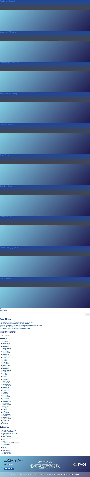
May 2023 (5, 376)
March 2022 (5, 395)
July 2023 (4, 373)
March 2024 (5, 364)
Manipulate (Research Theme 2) (10, 442)
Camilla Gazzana (7, 124)
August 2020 (5, 420)
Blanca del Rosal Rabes (9, 62)
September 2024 (6, 356)
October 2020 (5, 417)
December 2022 (6, 384)
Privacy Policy (64, 474)
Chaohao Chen (6, 186)
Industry (4, 441)
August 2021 (5, 406)
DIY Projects (5, 435)
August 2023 (5, 371)
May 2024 (5, 362)
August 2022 (5, 390)
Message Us (8, 468)
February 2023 (6, 381)
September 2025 (6, 348)
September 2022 (6, 389)
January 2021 (5, 412)
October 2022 (5, 387)
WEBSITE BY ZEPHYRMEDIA (74, 474)
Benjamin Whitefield (8, 32)
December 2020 (6, 414)
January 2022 (5, 398)
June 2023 (5, 375)
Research (4, 449)
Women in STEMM (7, 453)
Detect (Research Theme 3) (9, 433)
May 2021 (5, 411)
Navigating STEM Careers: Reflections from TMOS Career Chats (16, 322)
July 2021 (4, 408)
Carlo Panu (4, 155)
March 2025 (5, 351)
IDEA (3, 439)
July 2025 (4, 349)
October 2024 (5, 354)
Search (1, 312)
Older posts (3, 308)
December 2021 (6, 400)
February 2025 (6, 353)
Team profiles (6, 450)
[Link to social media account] (10, 465)
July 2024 (4, 359)
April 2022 (5, 393)
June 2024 (5, 360)
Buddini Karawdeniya (9, 93)
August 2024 (5, 357)
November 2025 (6, 345)
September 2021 (6, 404)
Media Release (6, 444)
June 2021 (5, 409)
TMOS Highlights (6, 452)
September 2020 (6, 419)
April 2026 (5, 342)
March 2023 (5, 379)
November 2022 (6, 386)
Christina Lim (5, 278)
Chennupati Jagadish (9, 247)
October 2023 (5, 368)
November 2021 (6, 401)
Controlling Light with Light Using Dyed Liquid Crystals (14, 323)
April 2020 (5, 423)
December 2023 (6, 367)
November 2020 (6, 415)
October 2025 (5, 346)
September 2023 (6, 370)
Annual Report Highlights (9, 430)
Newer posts (3, 310)
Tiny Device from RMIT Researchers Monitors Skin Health (15, 326)
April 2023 (5, 378)
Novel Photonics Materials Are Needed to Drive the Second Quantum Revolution (21, 325)
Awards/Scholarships (8, 431)
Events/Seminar (6, 436)
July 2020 (4, 422)
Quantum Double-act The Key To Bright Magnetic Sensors (15, 328)
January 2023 (5, 382)
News (3, 446)
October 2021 (5, 403)
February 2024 (6, 365)
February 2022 (6, 397)
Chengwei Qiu (6, 216)
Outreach (4, 447)
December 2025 (6, 343)
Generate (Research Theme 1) (10, 438)
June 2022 (5, 392)
